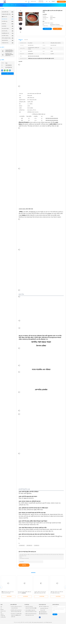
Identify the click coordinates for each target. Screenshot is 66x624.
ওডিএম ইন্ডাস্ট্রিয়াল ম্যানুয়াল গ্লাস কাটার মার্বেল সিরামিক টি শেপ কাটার (30, 611)
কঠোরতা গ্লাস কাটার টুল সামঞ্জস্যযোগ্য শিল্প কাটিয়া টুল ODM (30, 607)
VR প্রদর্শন (2, 609)
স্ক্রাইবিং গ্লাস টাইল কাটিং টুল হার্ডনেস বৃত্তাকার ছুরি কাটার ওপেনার (30, 614)
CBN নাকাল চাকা (7, 16)
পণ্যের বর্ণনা (26, 39)
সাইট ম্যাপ (2, 614)
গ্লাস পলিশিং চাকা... (7, 21)
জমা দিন (24, 565)
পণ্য (1, 608)
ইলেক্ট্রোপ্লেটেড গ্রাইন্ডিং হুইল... (7, 14)
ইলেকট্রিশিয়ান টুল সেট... (7, 33)
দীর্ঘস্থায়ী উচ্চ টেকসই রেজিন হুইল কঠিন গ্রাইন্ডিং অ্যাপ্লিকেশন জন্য (9, 54)
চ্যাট (7, 73)
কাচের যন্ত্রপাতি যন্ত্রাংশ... (7, 28)
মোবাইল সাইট (3, 615)
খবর (1, 612)
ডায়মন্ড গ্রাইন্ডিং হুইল (13, 604)
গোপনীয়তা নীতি (3, 617)
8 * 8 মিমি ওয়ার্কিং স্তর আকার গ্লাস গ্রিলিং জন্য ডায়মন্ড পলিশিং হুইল (16, 611)
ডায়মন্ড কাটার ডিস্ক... (7, 40)
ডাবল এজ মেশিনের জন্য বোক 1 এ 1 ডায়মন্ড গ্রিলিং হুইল (16, 607)
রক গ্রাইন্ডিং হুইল (36, 545)
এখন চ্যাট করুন (61, 1)
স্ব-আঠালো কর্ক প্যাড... (7, 42)
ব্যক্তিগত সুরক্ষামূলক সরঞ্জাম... (7, 38)
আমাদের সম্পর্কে (3, 611)
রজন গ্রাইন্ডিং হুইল (21, 545)
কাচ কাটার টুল (7, 26)
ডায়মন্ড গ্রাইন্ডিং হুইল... (7, 11)
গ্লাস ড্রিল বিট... (7, 23)
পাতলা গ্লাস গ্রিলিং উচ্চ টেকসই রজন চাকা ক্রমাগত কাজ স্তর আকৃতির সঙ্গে (9, 51)
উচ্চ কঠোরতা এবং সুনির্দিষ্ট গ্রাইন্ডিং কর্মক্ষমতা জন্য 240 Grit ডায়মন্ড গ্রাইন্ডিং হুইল (16, 615)
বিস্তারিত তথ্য (21, 39)
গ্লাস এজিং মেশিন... (7, 30)
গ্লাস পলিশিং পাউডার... (7, 35)
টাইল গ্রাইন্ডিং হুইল (29, 545)
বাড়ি (1, 606)
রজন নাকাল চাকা (7, 19)
